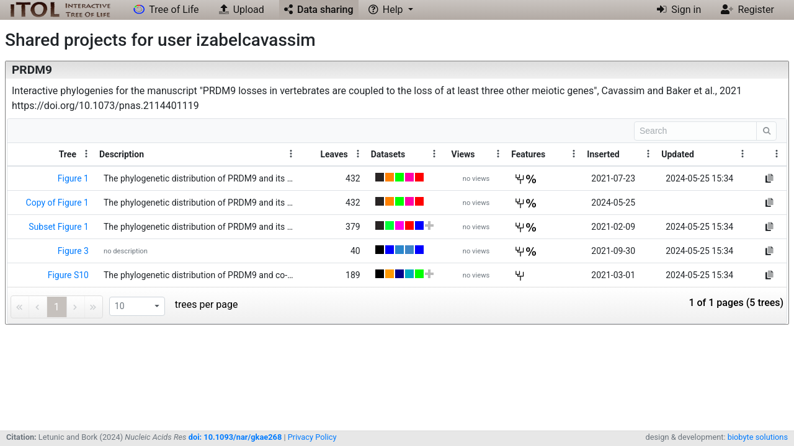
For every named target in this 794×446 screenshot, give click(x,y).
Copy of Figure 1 (57, 203)
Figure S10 (68, 275)
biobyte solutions (758, 437)
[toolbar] (397, 130)
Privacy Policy (312, 437)
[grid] (397, 221)
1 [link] (57, 307)
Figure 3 (73, 251)
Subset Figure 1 (59, 227)
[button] (391, 10)
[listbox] (137, 306)
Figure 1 (73, 178)
